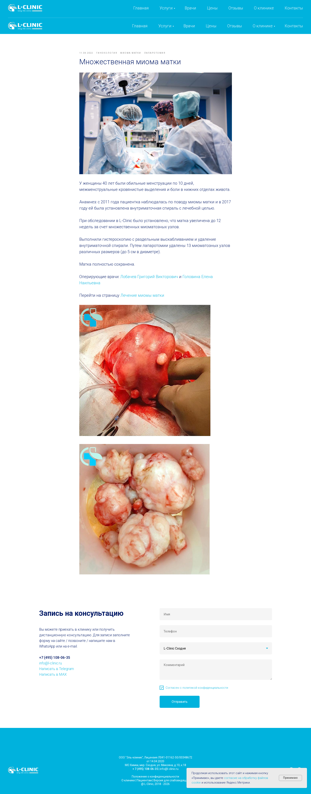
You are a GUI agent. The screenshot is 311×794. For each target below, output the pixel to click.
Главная (140, 26)
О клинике (263, 26)
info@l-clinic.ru (267, 12)
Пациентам (144, 784)
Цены (211, 26)
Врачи (189, 26)
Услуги (164, 26)
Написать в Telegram (56, 673)
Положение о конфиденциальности (155, 780)
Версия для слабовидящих (171, 784)
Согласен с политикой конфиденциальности (197, 692)
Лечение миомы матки (142, 297)
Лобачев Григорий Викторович (149, 278)
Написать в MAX (53, 678)
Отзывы (234, 26)
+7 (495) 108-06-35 (228, 12)
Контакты (294, 26)
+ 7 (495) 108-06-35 (145, 773)
